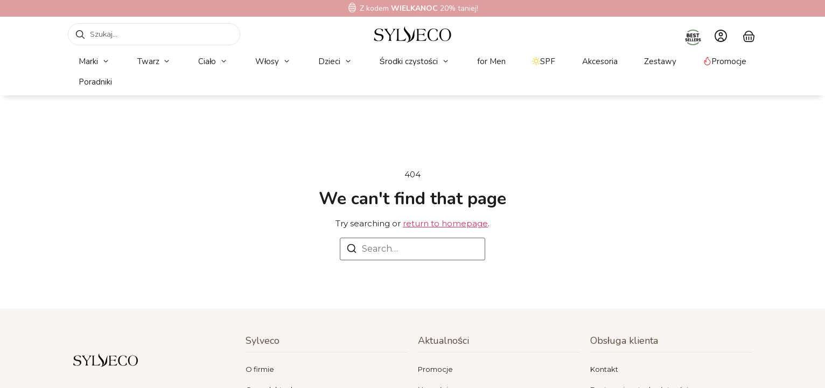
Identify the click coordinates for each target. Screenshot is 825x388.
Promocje (435, 369)
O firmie (260, 369)
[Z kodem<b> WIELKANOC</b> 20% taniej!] (352, 7)
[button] (94, 61)
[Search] (352, 250)
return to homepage (445, 223)
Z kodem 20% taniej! (419, 8)
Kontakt (604, 369)
